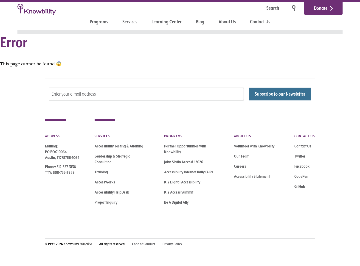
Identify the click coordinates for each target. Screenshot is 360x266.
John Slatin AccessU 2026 (183, 162)
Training (101, 172)
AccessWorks (105, 182)
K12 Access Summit (178, 192)
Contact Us (260, 22)
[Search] (258, 8)
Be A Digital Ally (176, 202)
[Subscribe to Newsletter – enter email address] (146, 94)
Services (129, 22)
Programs (99, 22)
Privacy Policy (172, 244)
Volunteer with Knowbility (254, 146)
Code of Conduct (143, 244)
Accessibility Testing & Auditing (119, 146)
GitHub (299, 186)
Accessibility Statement (252, 176)
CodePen (301, 176)
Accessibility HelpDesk (112, 192)
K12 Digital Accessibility (182, 182)
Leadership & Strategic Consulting (112, 159)
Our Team (241, 156)
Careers (240, 166)
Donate (320, 8)
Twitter (299, 156)
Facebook (301, 166)
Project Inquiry (106, 202)
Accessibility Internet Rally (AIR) (188, 172)
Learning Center (167, 22)
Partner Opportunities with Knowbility (185, 149)
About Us (227, 22)
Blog (200, 22)
